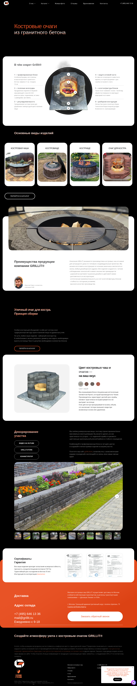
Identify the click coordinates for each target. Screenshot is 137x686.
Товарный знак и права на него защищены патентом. (35, 681)
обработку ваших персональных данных (117, 671)
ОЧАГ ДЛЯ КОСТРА (117, 148)
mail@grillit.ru (23, 618)
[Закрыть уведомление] (133, 668)
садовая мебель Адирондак (32, 651)
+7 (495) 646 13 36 (119, 4)
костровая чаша (77, 651)
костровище (66, 651)
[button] (73, 565)
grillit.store (88, 451)
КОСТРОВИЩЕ (52, 148)
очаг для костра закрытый (51, 651)
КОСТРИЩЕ (84, 148)
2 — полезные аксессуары (24, 88)
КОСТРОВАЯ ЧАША (20, 148)
